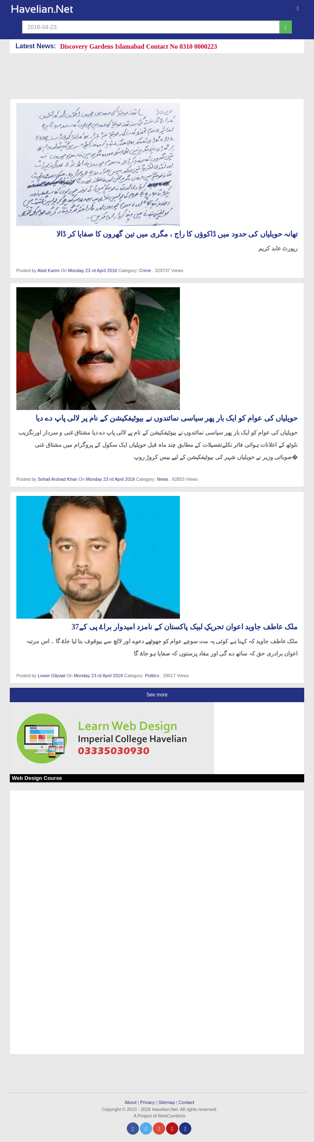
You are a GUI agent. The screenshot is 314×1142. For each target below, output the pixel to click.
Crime (145, 270)
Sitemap (167, 1102)
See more (157, 695)
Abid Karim (49, 270)
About (131, 1102)
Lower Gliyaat (51, 675)
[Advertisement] (158, 77)
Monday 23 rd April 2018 (93, 270)
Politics (152, 675)
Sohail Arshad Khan (57, 479)
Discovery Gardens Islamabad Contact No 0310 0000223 (138, 46)
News (162, 479)
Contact (186, 1102)
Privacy (147, 1102)
